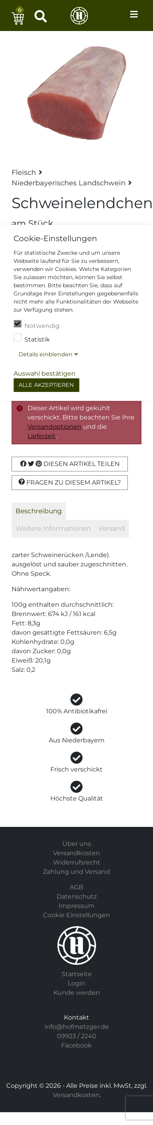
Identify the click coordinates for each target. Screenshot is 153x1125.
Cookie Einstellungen (76, 915)
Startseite (77, 974)
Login (76, 983)
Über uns (76, 843)
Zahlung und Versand (76, 871)
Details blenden (45, 354)
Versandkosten (76, 853)
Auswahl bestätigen (45, 373)
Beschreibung (38, 511)
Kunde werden (76, 992)
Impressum (76, 905)
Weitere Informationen (53, 528)
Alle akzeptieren (46, 384)
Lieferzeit (42, 436)
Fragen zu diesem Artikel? (70, 482)
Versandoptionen (54, 426)
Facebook (76, 1045)
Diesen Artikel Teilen (70, 464)
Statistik (32, 338)
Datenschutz (77, 896)
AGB (76, 887)
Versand (111, 528)
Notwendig (37, 325)
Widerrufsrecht (76, 862)
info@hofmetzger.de (77, 1026)
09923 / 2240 (76, 1036)
